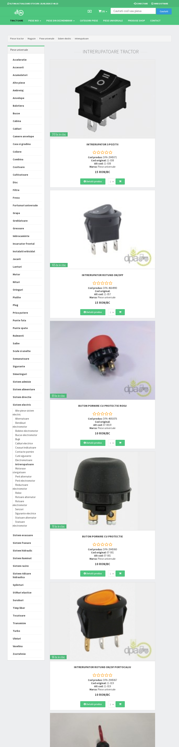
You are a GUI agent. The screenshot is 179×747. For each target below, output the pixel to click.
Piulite (17, 297)
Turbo (16, 631)
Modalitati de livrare (87, 683)
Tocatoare (19, 615)
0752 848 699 (57, 688)
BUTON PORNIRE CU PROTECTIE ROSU (79, 204)
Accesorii (18, 67)
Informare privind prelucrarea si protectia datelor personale (117, 692)
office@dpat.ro (58, 705)
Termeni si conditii (114, 683)
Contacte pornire (24, 451)
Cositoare (19, 167)
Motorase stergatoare (19, 470)
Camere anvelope (23, 136)
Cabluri (17, 128)
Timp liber (19, 608)
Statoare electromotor (20, 523)
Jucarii (17, 259)
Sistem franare (22, 543)
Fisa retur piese (85, 705)
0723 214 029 (57, 683)
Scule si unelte (22, 351)
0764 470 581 (57, 692)
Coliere (17, 151)
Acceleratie (20, 59)
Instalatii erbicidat (24, 251)
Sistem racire (21, 566)
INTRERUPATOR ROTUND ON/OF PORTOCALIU (79, 300)
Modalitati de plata (87, 688)
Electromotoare (23, 460)
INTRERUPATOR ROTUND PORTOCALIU (79, 586)
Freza (16, 197)
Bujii (17, 439)
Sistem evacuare (23, 535)
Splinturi (18, 585)
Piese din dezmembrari (60, 20)
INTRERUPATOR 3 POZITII (79, 109)
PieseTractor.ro (34, 741)
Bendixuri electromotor (20, 424)
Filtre (16, 190)
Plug (15, 305)
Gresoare (18, 228)
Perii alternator (23, 476)
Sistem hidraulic (22, 550)
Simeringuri (20, 374)
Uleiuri (17, 638)
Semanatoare (21, 358)
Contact (155, 20)
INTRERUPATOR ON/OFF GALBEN (79, 395)
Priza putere (20, 312)
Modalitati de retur (86, 692)
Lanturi (17, 266)
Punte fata (19, 320)
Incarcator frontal (23, 243)
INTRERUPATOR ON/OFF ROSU (142, 300)
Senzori (19, 509)
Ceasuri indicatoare (25, 447)
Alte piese (19, 82)
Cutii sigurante (23, 456)
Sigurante (19, 366)
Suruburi (18, 600)
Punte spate (20, 328)
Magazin (32, 38)
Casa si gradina (22, 144)
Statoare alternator (25, 517)
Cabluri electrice (24, 443)
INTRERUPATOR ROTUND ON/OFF (142, 109)
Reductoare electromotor (20, 486)
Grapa (16, 213)
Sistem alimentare (24, 389)
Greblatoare (20, 220)
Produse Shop (136, 20)
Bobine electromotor (26, 430)
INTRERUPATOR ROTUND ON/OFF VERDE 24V (142, 586)
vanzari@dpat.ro (59, 700)
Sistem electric (69, 38)
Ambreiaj (18, 90)
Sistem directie (22, 397)
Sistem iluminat (22, 558)
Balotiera (18, 105)
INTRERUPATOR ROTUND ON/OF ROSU (79, 491)
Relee (18, 493)
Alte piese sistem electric (23, 412)
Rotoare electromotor (20, 503)
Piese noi (34, 20)
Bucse (16, 113)
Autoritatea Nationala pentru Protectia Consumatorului (116, 704)
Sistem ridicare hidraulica (22, 575)
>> (166, 639)
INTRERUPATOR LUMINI (142, 395)
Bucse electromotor (26, 435)
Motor (16, 274)
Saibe (16, 343)
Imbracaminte (21, 236)
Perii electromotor (25, 480)
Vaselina (18, 646)
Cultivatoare (20, 174)
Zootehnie (19, 654)
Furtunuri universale (25, 205)
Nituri (16, 282)
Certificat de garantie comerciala (88, 699)
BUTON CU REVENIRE (142, 491)
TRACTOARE (16, 20)
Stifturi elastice (22, 592)
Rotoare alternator (25, 497)
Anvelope (18, 98)
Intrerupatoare (88, 38)
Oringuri (18, 289)
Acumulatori (20, 75)
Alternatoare (22, 418)
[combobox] (87, 146)
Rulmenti (18, 335)
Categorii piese (89, 20)
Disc (15, 182)
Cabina (17, 121)
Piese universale (113, 20)
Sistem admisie (22, 381)
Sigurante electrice (25, 513)
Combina (18, 159)
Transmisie (19, 623)
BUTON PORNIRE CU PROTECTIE (142, 204)
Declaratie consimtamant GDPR (116, 714)
